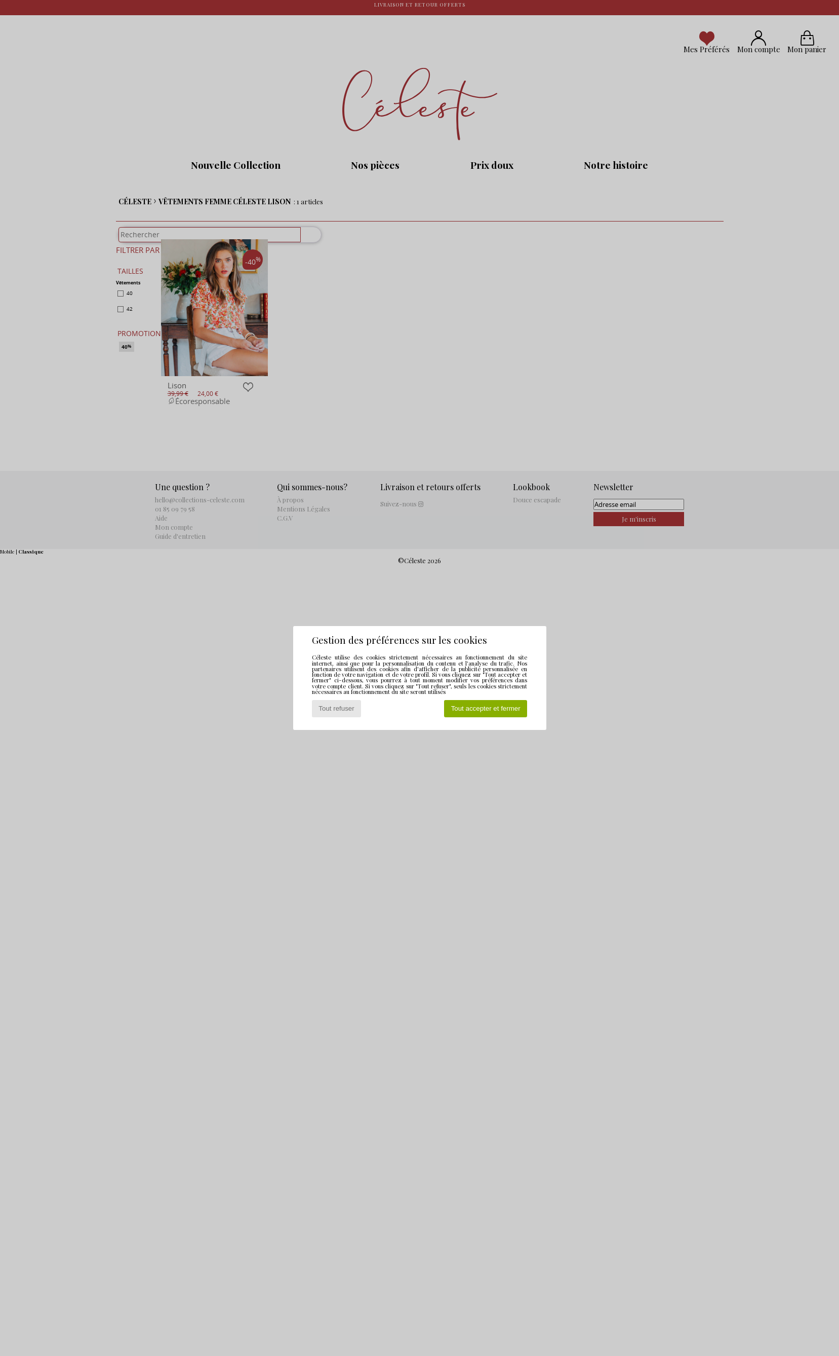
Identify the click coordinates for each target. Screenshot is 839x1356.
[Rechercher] (306, 239)
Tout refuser (336, 708)
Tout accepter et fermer (486, 708)
